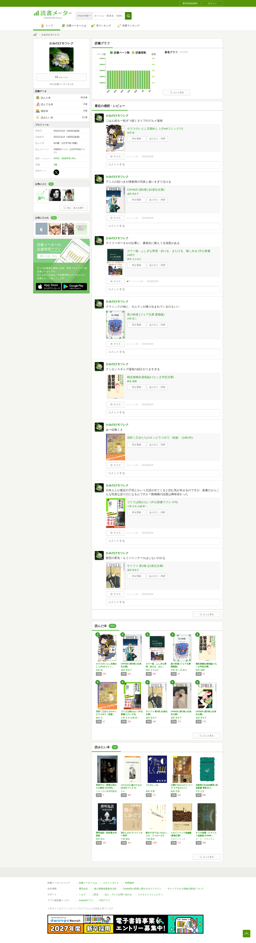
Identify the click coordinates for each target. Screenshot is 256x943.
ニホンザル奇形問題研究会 (107, 791)
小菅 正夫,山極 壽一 (137, 506)
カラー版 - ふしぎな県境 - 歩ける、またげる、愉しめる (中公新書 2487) (168, 252)
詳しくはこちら (48, 256)
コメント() (132, 156)
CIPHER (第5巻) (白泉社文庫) (145, 189)
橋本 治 (99, 718)
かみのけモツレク (117, 115)
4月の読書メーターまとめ (61, 84)
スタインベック (178, 839)
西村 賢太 (100, 839)
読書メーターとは (88, 883)
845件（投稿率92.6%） (65, 158)
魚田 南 (130, 132)
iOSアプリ (104, 900)
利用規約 (129, 883)
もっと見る (177, 92)
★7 (128, 281)
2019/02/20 (152, 281)
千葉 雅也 (125, 839)
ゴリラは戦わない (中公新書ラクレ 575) (152, 502)
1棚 (55, 164)
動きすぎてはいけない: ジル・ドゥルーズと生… (156, 835)
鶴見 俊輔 (132, 381)
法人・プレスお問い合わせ (118, 894)
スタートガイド (111, 883)
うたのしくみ (152, 785)
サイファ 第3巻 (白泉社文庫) (145, 565)
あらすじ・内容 (157, 138)
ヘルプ (82, 894)
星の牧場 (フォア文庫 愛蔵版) (145, 314)
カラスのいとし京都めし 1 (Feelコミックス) (155, 128)
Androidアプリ (86, 900)
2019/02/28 (147, 156)
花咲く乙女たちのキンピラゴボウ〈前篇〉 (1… (106, 714)
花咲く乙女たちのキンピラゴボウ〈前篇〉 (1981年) (160, 437)
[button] (128, 16)
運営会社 (83, 889)
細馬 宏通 (150, 791)
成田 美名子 (133, 194)
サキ (123, 791)
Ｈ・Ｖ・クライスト (205, 839)
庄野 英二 (132, 318)
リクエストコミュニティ (150, 894)
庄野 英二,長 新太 (179, 670)
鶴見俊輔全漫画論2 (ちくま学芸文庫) (150, 377)
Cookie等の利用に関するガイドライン (142, 889)
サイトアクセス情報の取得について (186, 889)
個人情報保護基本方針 (105, 889)
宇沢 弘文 (200, 791)
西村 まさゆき (134, 259)
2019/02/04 (147, 533)
